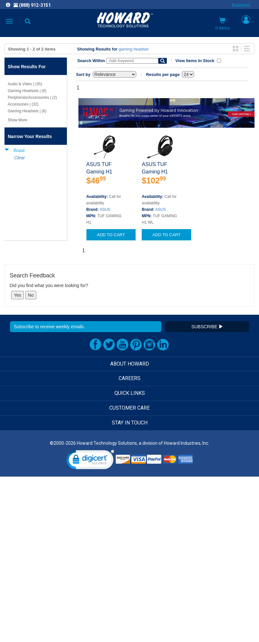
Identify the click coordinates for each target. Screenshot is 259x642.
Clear (19, 157)
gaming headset (133, 49)
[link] (90, 461)
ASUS (105, 209)
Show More (17, 120)
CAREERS (129, 378)
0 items (222, 24)
